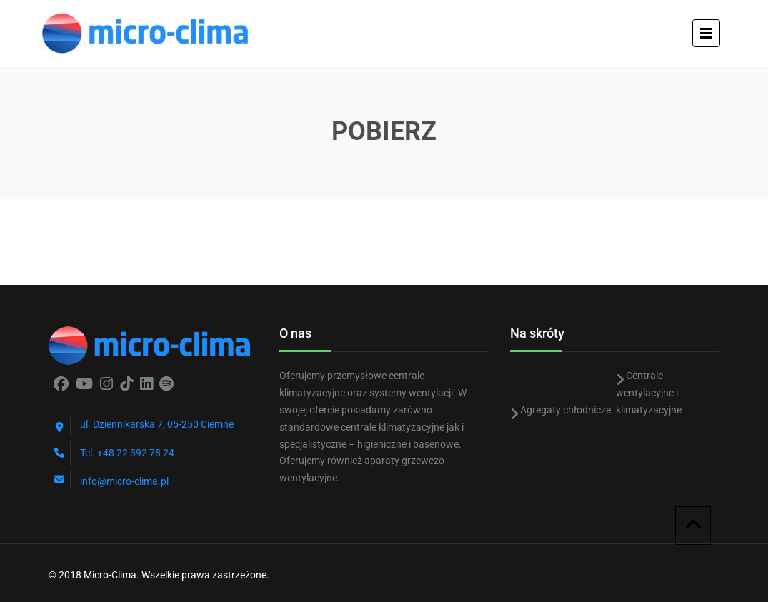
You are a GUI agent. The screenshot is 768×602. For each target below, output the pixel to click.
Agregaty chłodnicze (565, 410)
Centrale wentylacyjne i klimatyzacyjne (649, 393)
